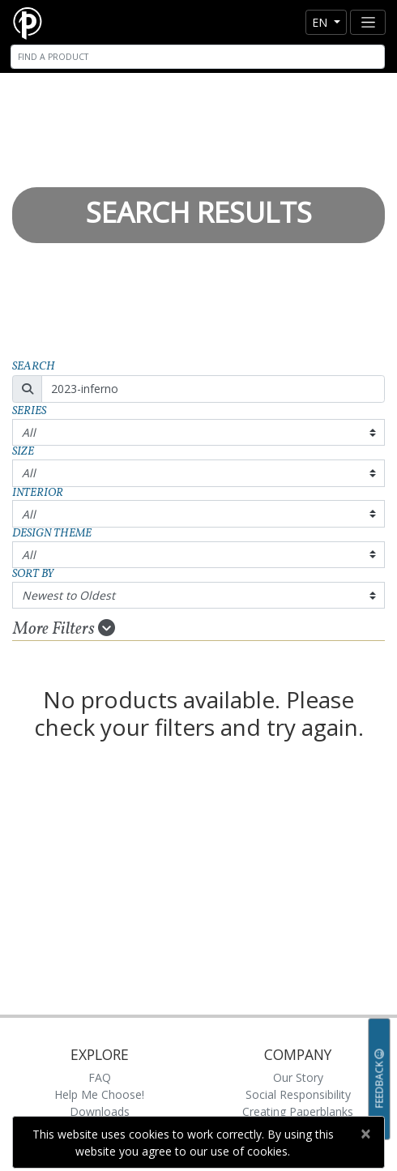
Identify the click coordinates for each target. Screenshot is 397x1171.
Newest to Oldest (68, 595)
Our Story (298, 1077)
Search (33, 366)
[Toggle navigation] (368, 22)
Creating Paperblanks (297, 1111)
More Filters (64, 629)
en (321, 22)
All (29, 432)
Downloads (100, 1111)
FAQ (99, 1077)
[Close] (365, 1134)
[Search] (198, 57)
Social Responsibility (298, 1094)
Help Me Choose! (99, 1094)
